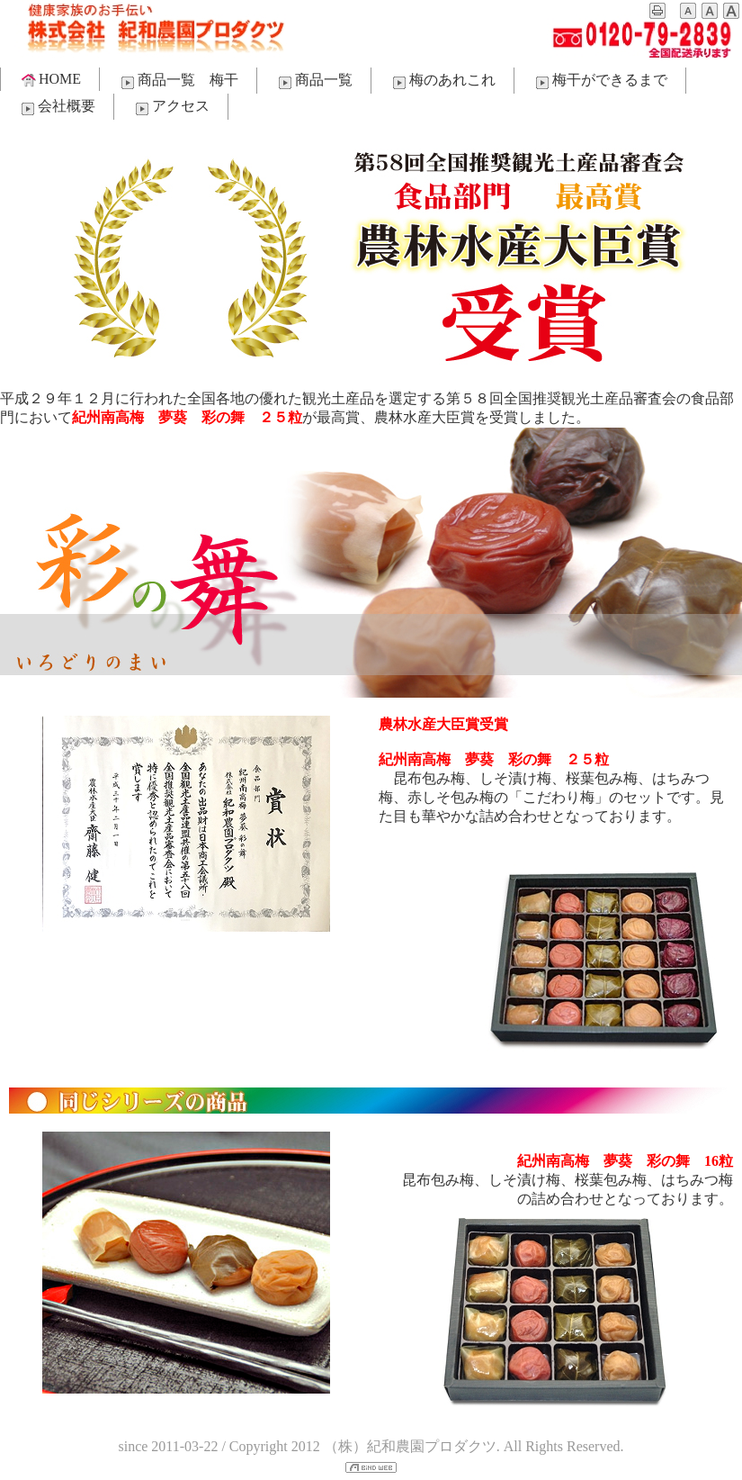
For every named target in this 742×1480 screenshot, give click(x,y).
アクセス (171, 107)
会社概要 (56, 107)
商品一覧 (314, 81)
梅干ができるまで (599, 81)
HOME (50, 79)
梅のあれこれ (442, 81)
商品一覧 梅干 (178, 81)
